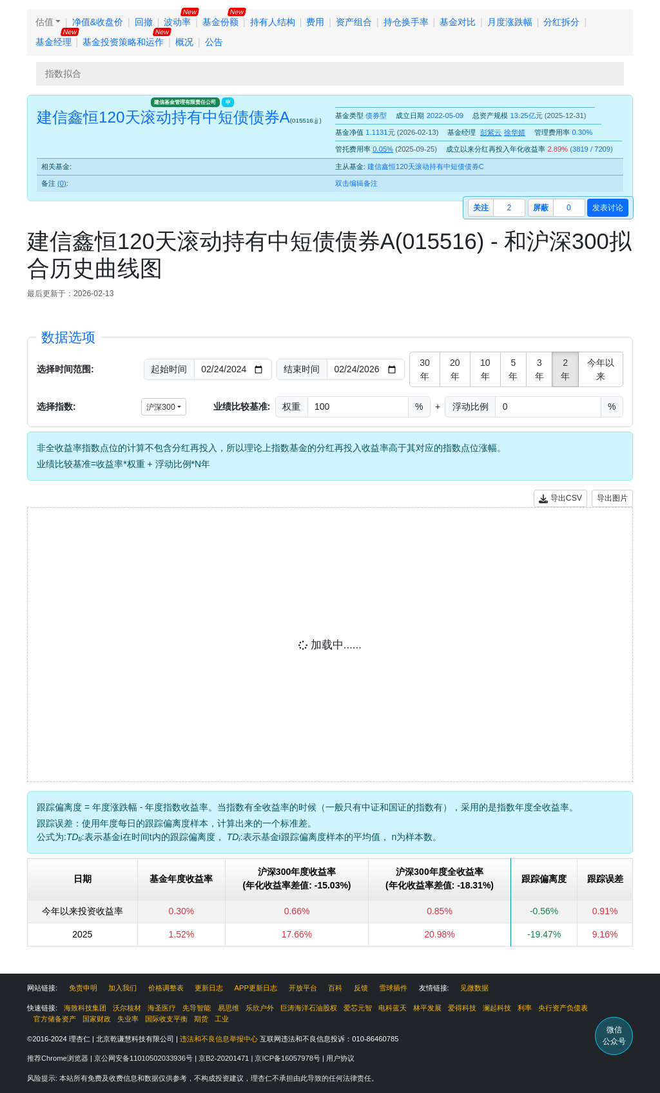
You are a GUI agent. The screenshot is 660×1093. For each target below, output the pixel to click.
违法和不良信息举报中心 (219, 1039)
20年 (455, 369)
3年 (539, 369)
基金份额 (220, 22)
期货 (201, 1019)
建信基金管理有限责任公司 (185, 102)
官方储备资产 (55, 1019)
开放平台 (303, 988)
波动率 (177, 22)
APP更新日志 (256, 988)
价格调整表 (166, 988)
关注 (481, 207)
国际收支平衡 (166, 1019)
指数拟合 (63, 73)
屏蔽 (540, 207)
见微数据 (474, 988)
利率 (525, 1008)
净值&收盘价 (97, 22)
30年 (425, 369)
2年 (565, 369)
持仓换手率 (406, 22)
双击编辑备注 (356, 183)
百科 (335, 988)
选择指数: (56, 406)
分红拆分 (561, 22)
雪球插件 (393, 988)
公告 (214, 42)
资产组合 (354, 22)
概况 (184, 42)
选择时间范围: (65, 369)
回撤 (144, 22)
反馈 (361, 988)
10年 (485, 369)
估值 (44, 22)
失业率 (128, 1019)
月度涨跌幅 (509, 22)
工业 (222, 1019)
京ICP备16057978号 (288, 1058)
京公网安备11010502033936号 (144, 1058)
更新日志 (209, 988)
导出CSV (560, 498)
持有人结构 (272, 22)
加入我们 (122, 988)
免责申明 (83, 988)
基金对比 (458, 22)
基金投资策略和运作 (123, 42)
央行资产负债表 (563, 1008)
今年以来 (600, 369)
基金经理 (53, 42)
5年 (513, 369)
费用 (315, 22)
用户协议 (340, 1058)
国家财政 (96, 1019)
